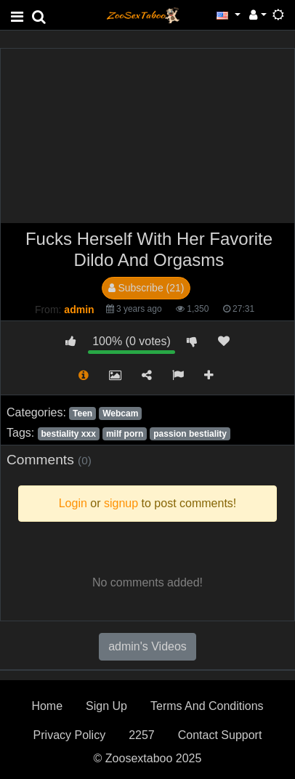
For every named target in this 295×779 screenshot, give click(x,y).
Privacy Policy (69, 735)
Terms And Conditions (207, 706)
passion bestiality (190, 434)
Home (46, 706)
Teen (82, 413)
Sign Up (106, 706)
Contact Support (220, 735)
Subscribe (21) (146, 288)
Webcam (120, 413)
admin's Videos (147, 646)
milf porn (124, 434)
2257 (142, 735)
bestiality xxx (68, 434)
